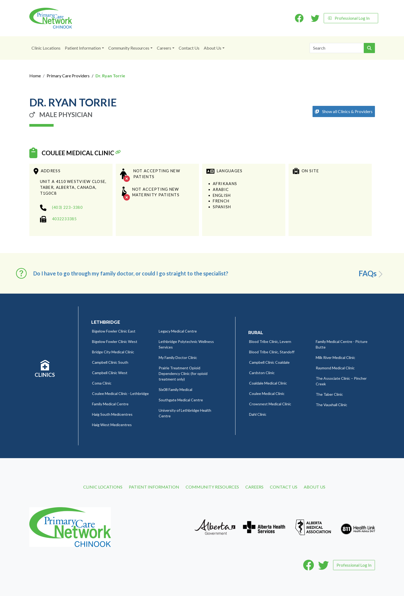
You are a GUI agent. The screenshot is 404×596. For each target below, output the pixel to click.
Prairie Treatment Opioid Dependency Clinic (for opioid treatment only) (183, 373)
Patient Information (83, 47)
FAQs (372, 273)
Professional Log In (348, 18)
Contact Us (189, 47)
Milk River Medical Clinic (335, 357)
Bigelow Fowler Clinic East (113, 331)
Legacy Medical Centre (178, 331)
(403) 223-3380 (67, 207)
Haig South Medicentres (112, 414)
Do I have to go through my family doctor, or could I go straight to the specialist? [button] (130, 273)
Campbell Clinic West (109, 372)
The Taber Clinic (329, 394)
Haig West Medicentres (112, 424)
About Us (212, 47)
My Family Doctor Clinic (178, 357)
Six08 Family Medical (175, 389)
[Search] (337, 48)
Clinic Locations (46, 47)
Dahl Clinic (257, 414)
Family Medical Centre (110, 404)
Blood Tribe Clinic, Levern (270, 341)
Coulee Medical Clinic (80, 153)
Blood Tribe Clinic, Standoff (271, 352)
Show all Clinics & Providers (344, 111)
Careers (164, 47)
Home (35, 75)
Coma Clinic (101, 383)
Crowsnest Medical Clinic (270, 404)
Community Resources (128, 47)
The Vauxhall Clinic (331, 404)
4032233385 (64, 219)
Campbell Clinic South (110, 362)
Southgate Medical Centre (181, 400)
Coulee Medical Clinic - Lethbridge (120, 393)
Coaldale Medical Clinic (268, 383)
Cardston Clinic (262, 372)
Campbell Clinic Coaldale (269, 362)
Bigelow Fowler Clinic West (114, 341)
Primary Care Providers (68, 75)
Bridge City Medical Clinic (113, 352)
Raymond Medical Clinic (335, 368)
